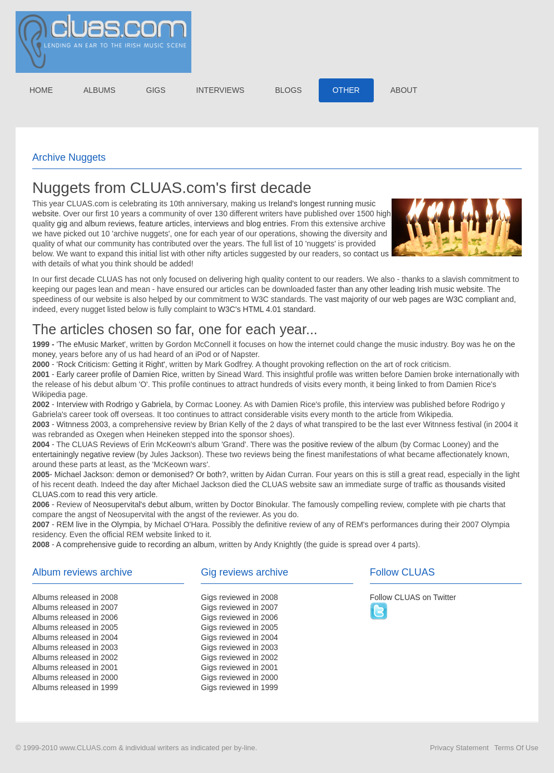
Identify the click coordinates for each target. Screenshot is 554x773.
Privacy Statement (459, 748)
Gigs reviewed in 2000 (239, 677)
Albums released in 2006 (75, 617)
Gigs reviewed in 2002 (239, 657)
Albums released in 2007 (75, 607)
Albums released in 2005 (75, 627)
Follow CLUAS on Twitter (413, 597)
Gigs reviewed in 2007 (239, 607)
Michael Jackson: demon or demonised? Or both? (140, 474)
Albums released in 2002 (75, 657)
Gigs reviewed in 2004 (239, 637)
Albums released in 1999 (75, 687)
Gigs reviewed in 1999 (239, 687)
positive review (327, 444)
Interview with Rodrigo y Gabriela (114, 404)
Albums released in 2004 (75, 637)
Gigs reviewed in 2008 (239, 597)
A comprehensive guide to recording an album (135, 544)
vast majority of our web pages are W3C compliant (412, 299)
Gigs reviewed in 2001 (239, 667)
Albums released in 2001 (75, 667)
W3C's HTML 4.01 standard (266, 309)
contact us (371, 253)
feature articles (164, 223)
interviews (211, 223)
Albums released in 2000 (75, 677)
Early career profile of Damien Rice (117, 374)
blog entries (266, 223)
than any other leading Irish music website (410, 289)
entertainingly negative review (83, 454)
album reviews (109, 223)
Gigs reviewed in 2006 (239, 617)
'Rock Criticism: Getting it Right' (111, 364)
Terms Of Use (516, 748)
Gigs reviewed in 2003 (239, 647)
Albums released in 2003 (75, 647)
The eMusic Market (91, 344)
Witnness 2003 (82, 424)
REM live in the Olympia (98, 524)
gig (62, 223)
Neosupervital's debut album (142, 504)
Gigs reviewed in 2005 (239, 627)
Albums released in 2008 (75, 597)
